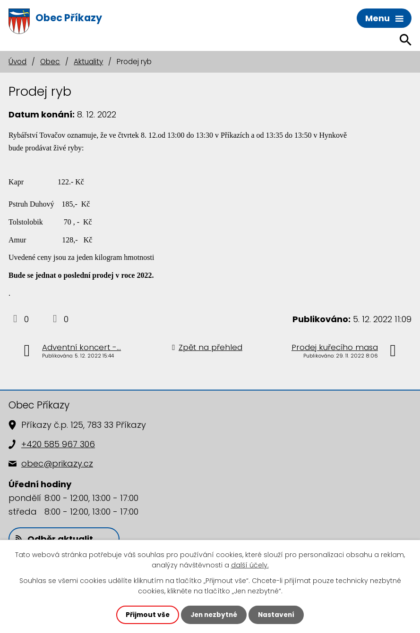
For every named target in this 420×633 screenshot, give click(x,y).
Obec (50, 62)
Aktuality (88, 62)
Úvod (17, 62)
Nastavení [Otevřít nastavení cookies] (278, 614)
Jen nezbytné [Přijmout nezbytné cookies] (214, 614)
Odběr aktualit (54, 539)
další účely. (250, 565)
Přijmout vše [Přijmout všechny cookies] (145, 614)
